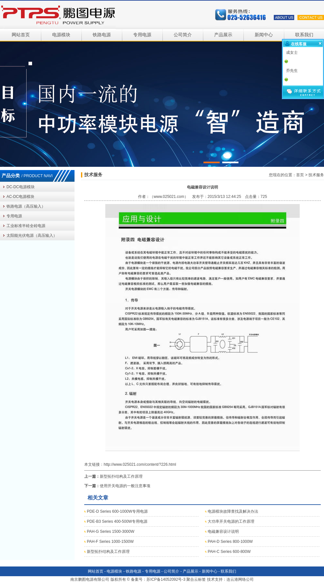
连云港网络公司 (240, 579)
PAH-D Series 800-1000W (230, 541)
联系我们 (304, 34)
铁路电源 (102, 34)
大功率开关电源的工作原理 (231, 521)
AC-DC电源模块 (20, 196)
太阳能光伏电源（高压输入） (31, 235)
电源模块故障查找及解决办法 (233, 511)
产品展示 (223, 34)
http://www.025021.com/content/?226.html (140, 464)
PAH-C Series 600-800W (229, 551)
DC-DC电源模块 (20, 187)
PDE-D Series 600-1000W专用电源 (117, 511)
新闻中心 (264, 34)
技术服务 (316, 175)
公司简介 (183, 34)
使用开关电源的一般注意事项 (125, 486)
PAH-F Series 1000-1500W (110, 541)
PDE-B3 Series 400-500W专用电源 (117, 521)
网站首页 (21, 34)
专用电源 (142, 34)
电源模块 (61, 34)
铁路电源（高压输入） (25, 206)
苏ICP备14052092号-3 (165, 579)
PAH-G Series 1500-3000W (110, 531)
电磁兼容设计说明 (223, 531)
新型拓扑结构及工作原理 (121, 476)
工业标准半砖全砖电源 (25, 225)
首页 (300, 175)
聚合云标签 (196, 579)
